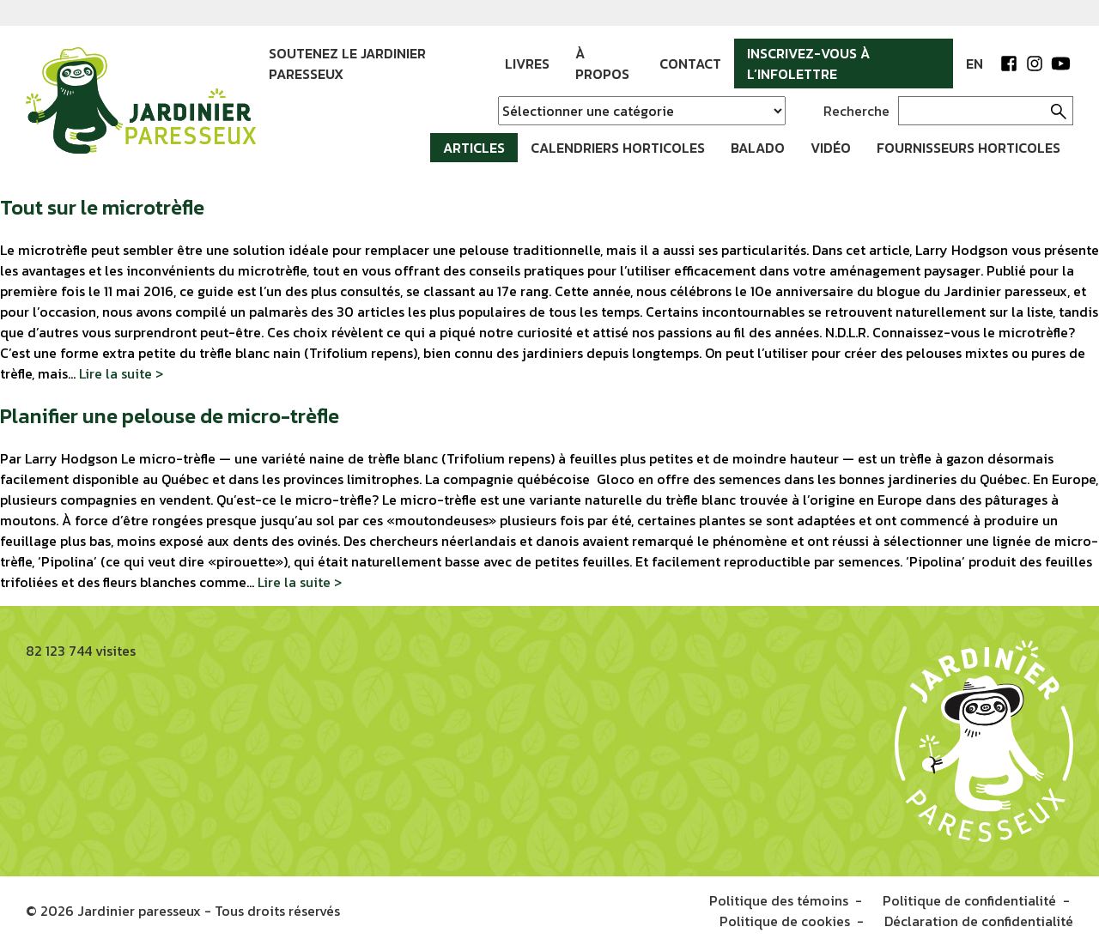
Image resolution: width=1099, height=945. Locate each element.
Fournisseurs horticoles (968, 147)
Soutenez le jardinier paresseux (347, 63)
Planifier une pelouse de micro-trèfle (169, 416)
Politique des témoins (778, 900)
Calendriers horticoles (618, 147)
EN (974, 63)
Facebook (1009, 63)
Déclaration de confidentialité (978, 921)
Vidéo (831, 147)
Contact (690, 63)
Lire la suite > (121, 373)
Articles (474, 147)
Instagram (1034, 63)
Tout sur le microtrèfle (102, 207)
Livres (527, 63)
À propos (602, 63)
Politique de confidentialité (969, 900)
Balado (758, 147)
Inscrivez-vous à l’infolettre (808, 63)
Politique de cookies (785, 921)
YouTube (1060, 63)
